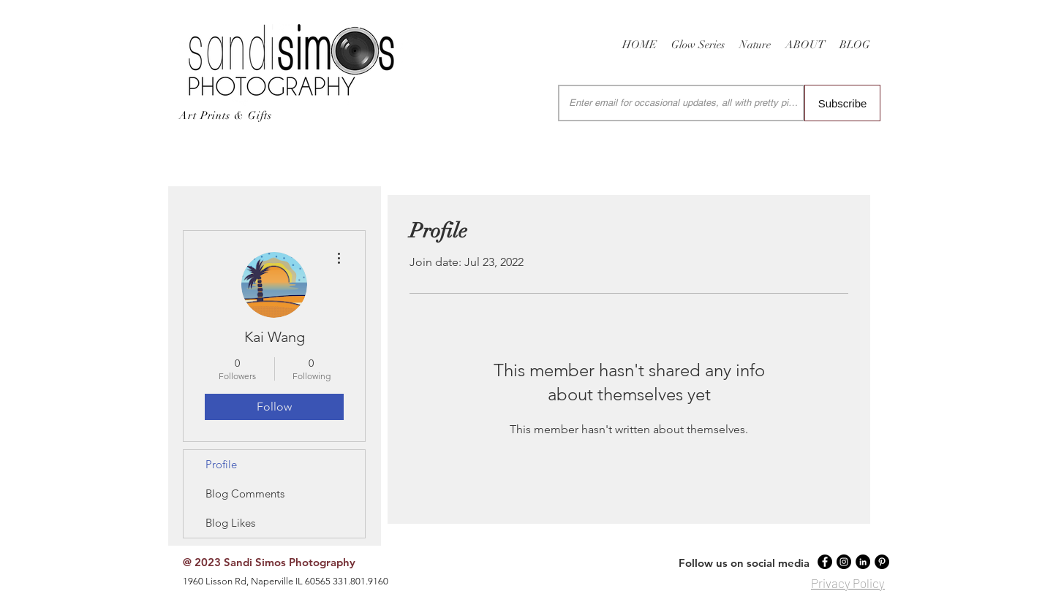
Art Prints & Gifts (225, 115)
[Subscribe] (842, 103)
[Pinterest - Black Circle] (882, 561)
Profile (221, 464)
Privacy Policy (848, 583)
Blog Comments (244, 493)
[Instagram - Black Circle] (844, 561)
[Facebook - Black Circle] (825, 561)
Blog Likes (230, 523)
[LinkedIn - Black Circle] (863, 561)
